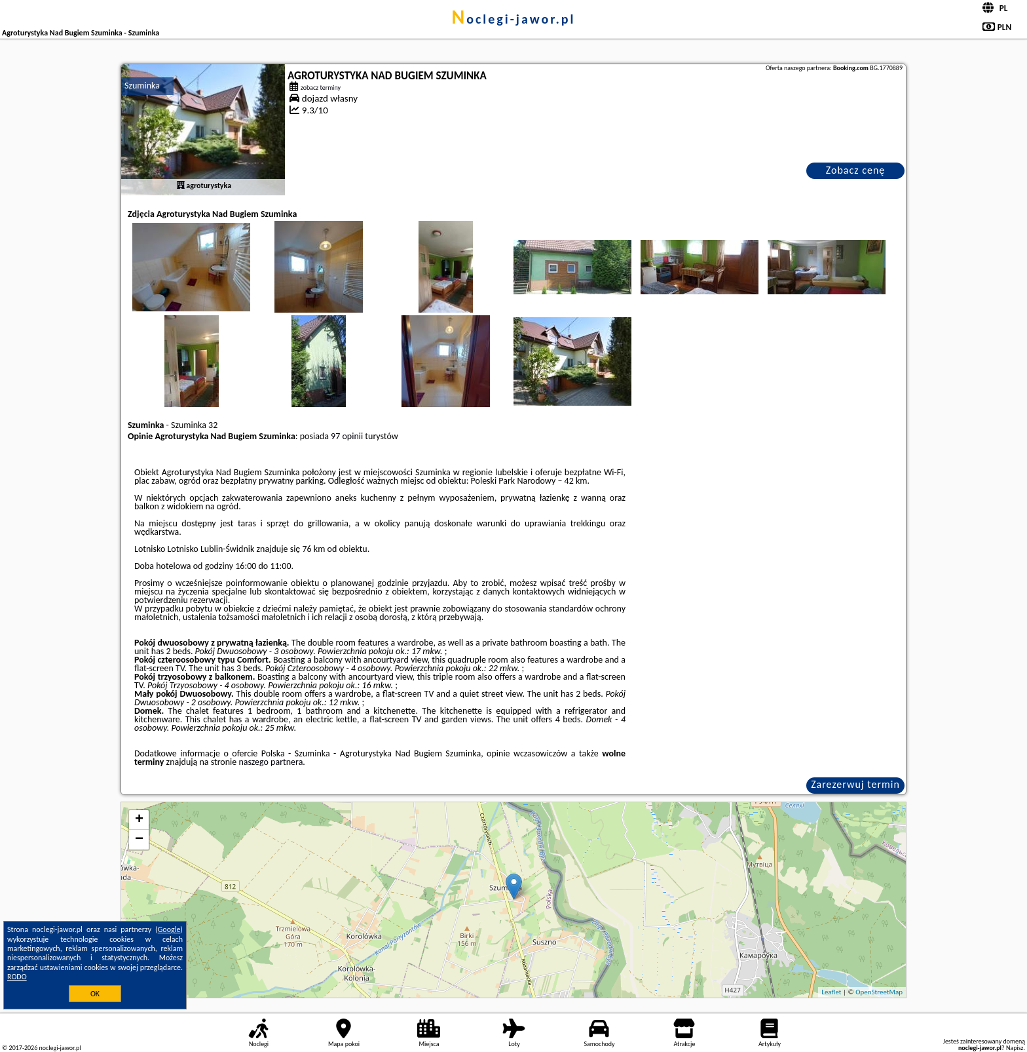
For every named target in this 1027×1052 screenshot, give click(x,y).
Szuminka (142, 85)
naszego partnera (270, 762)
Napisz (1015, 1047)
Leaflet (831, 992)
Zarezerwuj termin (855, 784)
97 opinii (347, 436)
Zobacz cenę (856, 170)
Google (169, 929)
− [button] (139, 839)
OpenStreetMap (879, 992)
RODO (17, 976)
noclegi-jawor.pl (513, 19)
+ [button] (139, 820)
